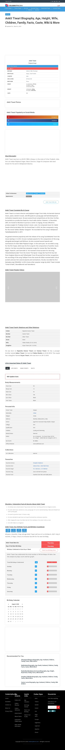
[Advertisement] (32, 40)
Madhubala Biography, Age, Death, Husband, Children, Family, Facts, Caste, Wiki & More (39, 666)
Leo (36, 711)
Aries (36, 698)
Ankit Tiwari (32, 61)
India (27, 76)
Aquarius (37, 729)
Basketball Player (45, 8)
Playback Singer (33, 63)
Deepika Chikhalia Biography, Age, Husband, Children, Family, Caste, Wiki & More (39, 677)
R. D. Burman (36, 468)
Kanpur (28, 73)
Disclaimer (8, 701)
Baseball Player (35, 8)
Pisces (27, 81)
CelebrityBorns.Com (33, 741)
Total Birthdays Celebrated (15, 562)
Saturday (10, 591)
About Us (7, 708)
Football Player (57, 8)
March (28, 71)
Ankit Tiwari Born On (12, 543)
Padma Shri (18, 700)
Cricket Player (8, 8)
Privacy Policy (8, 711)
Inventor (37, 10)
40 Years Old (29, 79)
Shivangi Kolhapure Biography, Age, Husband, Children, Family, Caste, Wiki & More (37, 660)
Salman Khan (36, 466)
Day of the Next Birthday (13, 546)
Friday (9, 587)
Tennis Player (17, 8)
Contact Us (8, 705)
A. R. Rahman (44, 468)
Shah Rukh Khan (45, 466)
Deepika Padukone (38, 463)
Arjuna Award (18, 713)
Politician (30, 10)
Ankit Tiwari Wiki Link (51, 202)
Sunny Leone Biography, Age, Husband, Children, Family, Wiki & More (39, 683)
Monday (9, 570)
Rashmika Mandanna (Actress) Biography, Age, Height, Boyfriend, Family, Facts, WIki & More (37, 671)
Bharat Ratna (18, 716)
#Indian (7, 14)
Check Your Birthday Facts (49, 550)
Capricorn (37, 726)
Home (6, 698)
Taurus (36, 701)
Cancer (36, 708)
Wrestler (26, 8)
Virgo (36, 714)
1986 (31, 71)
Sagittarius (37, 722)
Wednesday (10, 579)
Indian (34, 413)
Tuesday (9, 575)
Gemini (36, 705)
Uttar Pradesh (33, 73)
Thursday (35, 71)
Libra (36, 716)
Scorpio (37, 719)
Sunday (9, 566)
